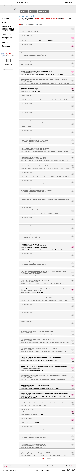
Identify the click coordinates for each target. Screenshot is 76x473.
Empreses (32, 11)
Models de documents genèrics (7, 34)
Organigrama (4, 45)
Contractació (4, 43)
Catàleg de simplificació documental (7, 31)
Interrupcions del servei (5, 38)
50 (37, 24)
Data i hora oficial (4, 22)
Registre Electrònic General (6, 19)
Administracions (42, 11)
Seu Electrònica (6, 17)
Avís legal (43, 470)
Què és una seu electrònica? (6, 18)
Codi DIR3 (3, 50)
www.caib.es (34, 464)
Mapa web (38, 470)
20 (36, 24)
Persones (23, 11)
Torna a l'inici (21, 22)
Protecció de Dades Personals (6, 33)
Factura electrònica (5, 42)
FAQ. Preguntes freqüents (6, 46)
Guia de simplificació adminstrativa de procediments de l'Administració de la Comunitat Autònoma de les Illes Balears (8, 29)
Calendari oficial (4, 21)
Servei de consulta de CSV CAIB (7, 37)
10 (35, 24)
